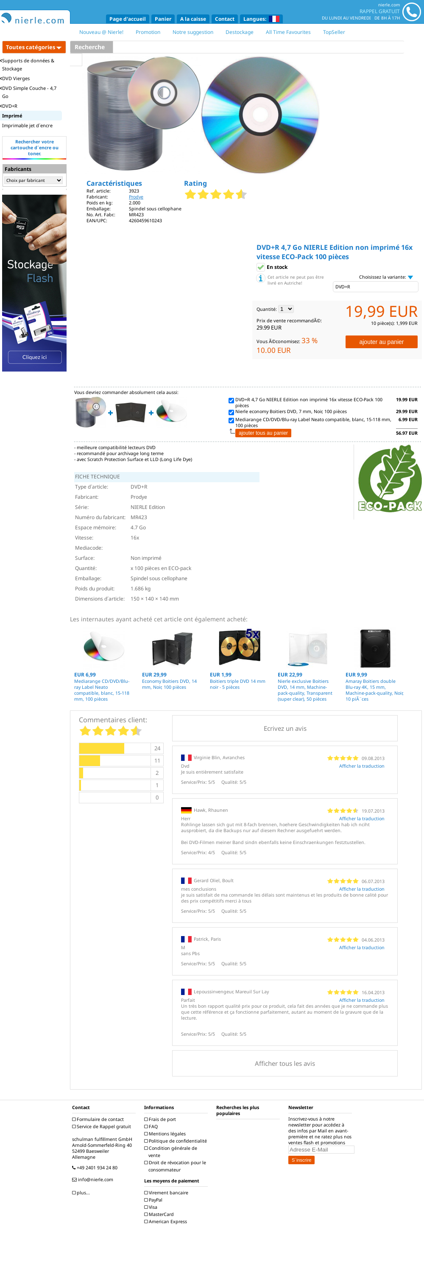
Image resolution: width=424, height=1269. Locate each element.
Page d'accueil (127, 18)
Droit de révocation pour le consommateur (176, 1166)
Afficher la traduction (362, 766)
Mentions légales (166, 1134)
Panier (163, 18)
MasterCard (160, 1214)
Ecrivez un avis (285, 728)
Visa (151, 1207)
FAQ (152, 1126)
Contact (224, 18)
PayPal (154, 1200)
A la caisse (193, 18)
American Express (166, 1221)
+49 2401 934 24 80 (95, 1168)
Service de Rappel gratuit (102, 1126)
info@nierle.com (93, 1179)
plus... (82, 1193)
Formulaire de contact (99, 1119)
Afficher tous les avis (285, 1063)
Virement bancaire (167, 1193)
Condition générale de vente (171, 1151)
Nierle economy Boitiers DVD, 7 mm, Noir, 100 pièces (291, 411)
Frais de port (161, 1119)
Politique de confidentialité (176, 1141)
